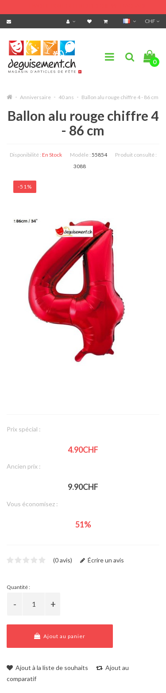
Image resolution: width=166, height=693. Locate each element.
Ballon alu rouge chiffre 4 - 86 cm (119, 97)
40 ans (66, 97)
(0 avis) (62, 560)
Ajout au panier (59, 636)
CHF (152, 21)
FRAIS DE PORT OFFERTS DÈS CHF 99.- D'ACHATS (87, 5)
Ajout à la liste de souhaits (47, 667)
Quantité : (18, 587)
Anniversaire (35, 97)
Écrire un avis (102, 560)
